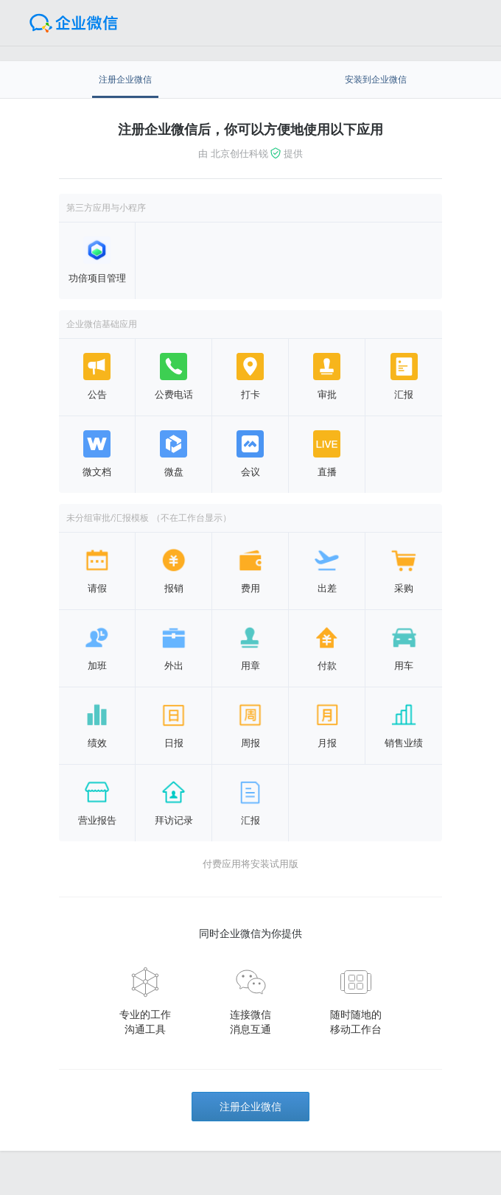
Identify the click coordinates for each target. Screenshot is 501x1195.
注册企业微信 (250, 1106)
